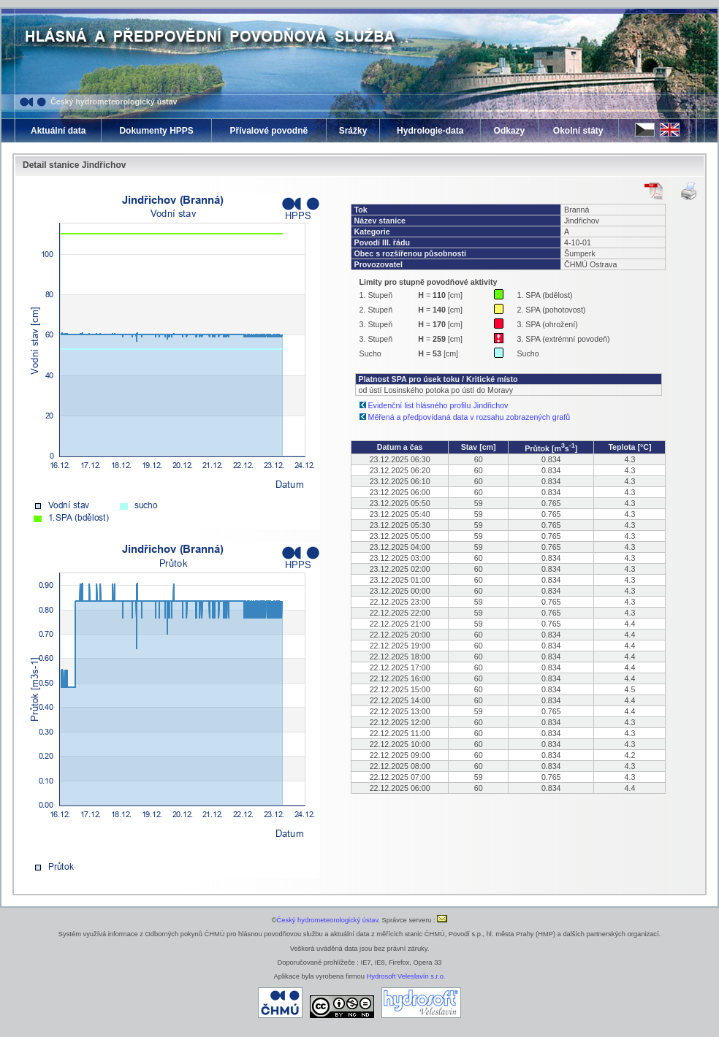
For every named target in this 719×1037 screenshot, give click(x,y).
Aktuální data (58, 131)
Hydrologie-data (430, 131)
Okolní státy (578, 131)
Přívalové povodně (268, 131)
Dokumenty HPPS (156, 131)
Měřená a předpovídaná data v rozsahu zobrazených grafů (469, 417)
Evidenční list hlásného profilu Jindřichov (438, 405)
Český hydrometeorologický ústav (114, 101)
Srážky (353, 131)
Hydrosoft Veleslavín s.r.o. (406, 976)
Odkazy (509, 131)
